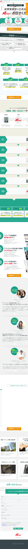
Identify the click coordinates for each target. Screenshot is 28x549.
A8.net (1, 1)
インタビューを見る (17, 314)
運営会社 (16, 538)
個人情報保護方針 (19, 538)
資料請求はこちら (13, 29)
